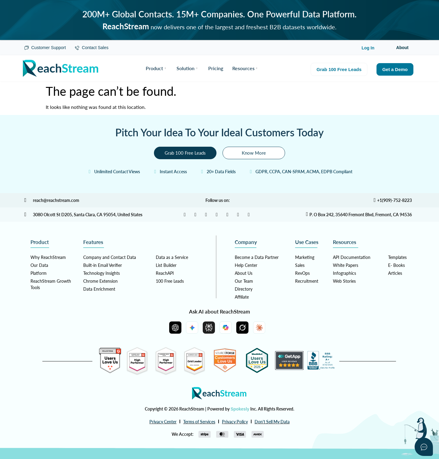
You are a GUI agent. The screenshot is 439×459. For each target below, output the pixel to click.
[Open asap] (424, 447)
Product (156, 68)
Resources (244, 68)
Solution (187, 68)
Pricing (215, 68)
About (402, 47)
